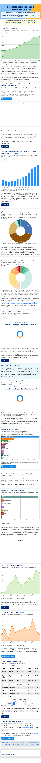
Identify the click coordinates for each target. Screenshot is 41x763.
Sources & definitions (7, 738)
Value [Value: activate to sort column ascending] (18, 668)
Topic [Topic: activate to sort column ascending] (3, 668)
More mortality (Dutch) (8, 656)
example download (29, 727)
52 (28, 703)
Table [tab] (9, 33)
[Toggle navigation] (21, 2)
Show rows (20, 701)
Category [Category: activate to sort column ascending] (11, 668)
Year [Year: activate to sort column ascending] (36, 668)
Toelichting (5, 204)
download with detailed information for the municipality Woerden (20, 303)
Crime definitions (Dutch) (8, 467)
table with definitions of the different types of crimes (16, 373)
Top (31, 746)
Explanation (5, 146)
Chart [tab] (4, 33)
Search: (20, 666)
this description (35, 733)
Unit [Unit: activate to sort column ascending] (29, 668)
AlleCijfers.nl (20, 24)
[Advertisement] (20, 115)
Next (32, 703)
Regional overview (7, 99)
